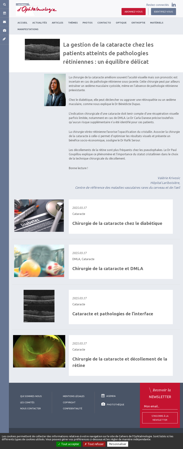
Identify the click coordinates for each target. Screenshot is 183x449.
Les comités (27, 402)
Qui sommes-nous (31, 396)
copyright (69, 402)
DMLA (76, 259)
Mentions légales (74, 396)
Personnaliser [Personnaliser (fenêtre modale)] (117, 444)
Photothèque (112, 404)
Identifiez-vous (163, 11)
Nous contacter (30, 408)
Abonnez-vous (134, 11)
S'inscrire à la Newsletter (160, 418)
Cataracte (78, 213)
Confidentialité (72, 408)
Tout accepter (68, 444)
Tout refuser (94, 444)
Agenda (108, 396)
